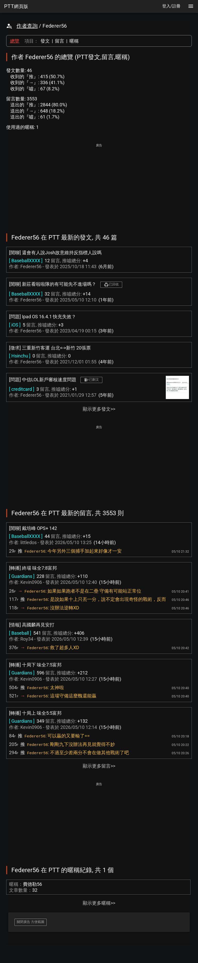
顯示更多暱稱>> (99, 903)
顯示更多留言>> (99, 766)
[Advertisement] (99, 185)
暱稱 (74, 41)
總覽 (14, 41)
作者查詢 (27, 26)
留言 (59, 41)
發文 (45, 41)
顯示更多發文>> (99, 409)
